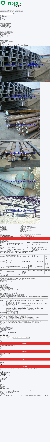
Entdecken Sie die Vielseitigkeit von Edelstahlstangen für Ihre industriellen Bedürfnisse (19, 368)
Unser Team (2, 386)
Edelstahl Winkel (3, 373)
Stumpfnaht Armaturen (5, 372)
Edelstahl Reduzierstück (5, 375)
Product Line (3, 378)
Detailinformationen (4, 240)
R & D (1, 380)
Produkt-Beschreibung (5, 241)
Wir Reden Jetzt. (3, 16)
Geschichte (2, 384)
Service (1, 385)
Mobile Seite (3, 394)
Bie (0, 383)
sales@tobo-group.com (14, 391)
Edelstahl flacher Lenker (5, 329)
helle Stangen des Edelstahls (6, 328)
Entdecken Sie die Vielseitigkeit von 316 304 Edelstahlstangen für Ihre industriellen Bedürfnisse (21, 361)
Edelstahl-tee (3, 374)
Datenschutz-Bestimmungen (6, 392)
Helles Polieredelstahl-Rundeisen (7, 345)
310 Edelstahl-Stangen (5, 353)
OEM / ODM (2, 379)
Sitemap (2, 393)
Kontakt (28, 337)
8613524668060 (9, 334)
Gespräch (22, 238)
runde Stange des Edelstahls (6, 327)
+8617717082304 (12, 332)
